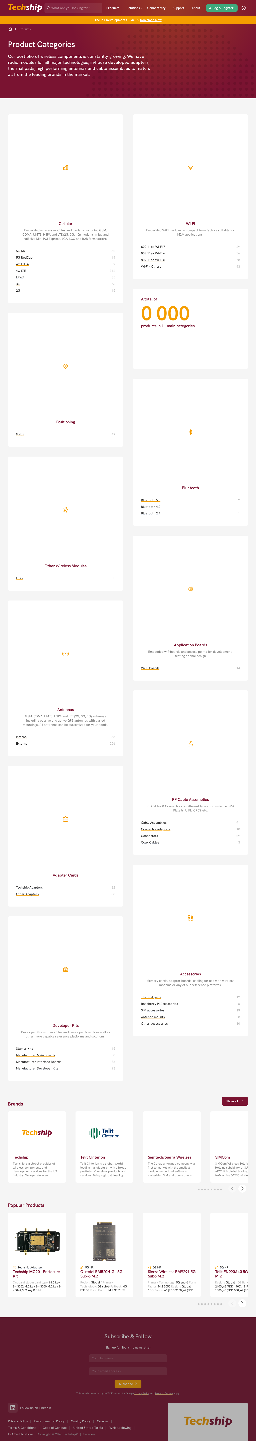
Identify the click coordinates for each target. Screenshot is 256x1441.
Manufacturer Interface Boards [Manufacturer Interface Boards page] (38, 1062)
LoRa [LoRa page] (19, 578)
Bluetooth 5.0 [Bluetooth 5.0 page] (150, 500)
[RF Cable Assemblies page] (190, 751)
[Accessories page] (190, 926)
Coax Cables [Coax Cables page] (150, 842)
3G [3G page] (18, 284)
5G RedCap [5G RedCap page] (24, 257)
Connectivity (157, 8)
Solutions (134, 8)
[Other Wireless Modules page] (65, 512)
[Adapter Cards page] (65, 821)
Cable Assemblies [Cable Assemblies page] (154, 822)
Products (114, 8)
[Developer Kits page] (65, 977)
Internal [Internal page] (21, 737)
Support (180, 8)
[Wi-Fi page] (190, 175)
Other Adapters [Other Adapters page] (27, 894)
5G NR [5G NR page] (20, 251)
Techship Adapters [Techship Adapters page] (29, 887)
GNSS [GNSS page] (20, 434)
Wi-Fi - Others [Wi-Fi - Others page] (151, 266)
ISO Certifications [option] (20, 1434)
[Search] (76, 6)
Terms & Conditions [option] (22, 1428)
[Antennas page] (65, 664)
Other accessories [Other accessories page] (154, 1023)
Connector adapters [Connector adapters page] (155, 829)
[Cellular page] (65, 177)
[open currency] (243, 8)
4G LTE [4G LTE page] (21, 271)
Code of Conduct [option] (55, 1428)
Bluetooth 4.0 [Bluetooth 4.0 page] (150, 507)
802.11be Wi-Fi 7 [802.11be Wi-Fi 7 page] (153, 247)
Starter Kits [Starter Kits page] (24, 1048)
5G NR (89, 1267)
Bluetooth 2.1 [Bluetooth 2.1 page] (150, 513)
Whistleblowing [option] (120, 1428)
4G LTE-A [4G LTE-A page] (22, 264)
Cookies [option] (103, 1421)
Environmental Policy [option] (49, 1421)
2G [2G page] (18, 290)
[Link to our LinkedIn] (14, 1408)
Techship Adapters (30, 1267)
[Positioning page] (65, 368)
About (197, 8)
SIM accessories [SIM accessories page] (152, 1010)
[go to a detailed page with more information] (37, 1147)
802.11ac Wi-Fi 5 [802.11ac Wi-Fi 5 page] (153, 260)
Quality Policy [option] (81, 1421)
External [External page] (22, 743)
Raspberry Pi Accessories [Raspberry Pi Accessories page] (159, 1004)
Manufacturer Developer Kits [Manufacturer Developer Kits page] (37, 1068)
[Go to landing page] (25, 8)
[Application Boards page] (190, 597)
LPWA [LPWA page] (20, 277)
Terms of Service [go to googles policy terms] (164, 1393)
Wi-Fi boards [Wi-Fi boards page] (150, 668)
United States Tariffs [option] (88, 1428)
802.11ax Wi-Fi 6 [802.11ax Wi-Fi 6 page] (153, 253)
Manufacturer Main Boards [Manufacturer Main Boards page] (35, 1055)
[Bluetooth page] (190, 434)
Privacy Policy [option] (18, 1421)
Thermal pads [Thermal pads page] (151, 997)
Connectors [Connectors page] (149, 836)
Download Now (151, 20)
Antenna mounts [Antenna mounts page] (153, 1017)
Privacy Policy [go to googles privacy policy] (141, 1393)
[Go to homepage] (208, 1422)
